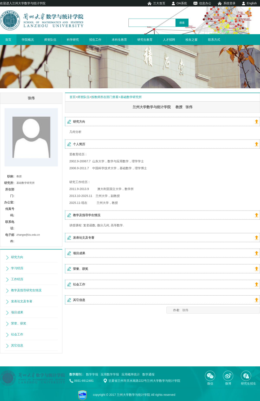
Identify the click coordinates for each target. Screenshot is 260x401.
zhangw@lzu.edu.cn (28, 234)
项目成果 (17, 312)
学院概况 (28, 39)
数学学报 (92, 374)
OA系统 (182, 3)
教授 (19, 176)
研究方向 (17, 257)
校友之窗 (191, 39)
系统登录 (229, 3)
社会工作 (17, 334)
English (252, 3)
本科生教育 (119, 39)
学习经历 (17, 268)
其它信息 (17, 345)
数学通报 (148, 374)
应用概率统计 (131, 374)
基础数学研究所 (25, 182)
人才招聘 (169, 39)
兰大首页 (159, 3)
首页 (8, 39)
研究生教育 (145, 39)
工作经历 (17, 279)
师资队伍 (50, 39)
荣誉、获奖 (18, 323)
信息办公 (205, 3)
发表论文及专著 (21, 301)
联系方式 (214, 39)
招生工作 (95, 39)
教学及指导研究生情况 (26, 290)
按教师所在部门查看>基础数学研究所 (116, 97)
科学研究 (73, 39)
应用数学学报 (110, 374)
